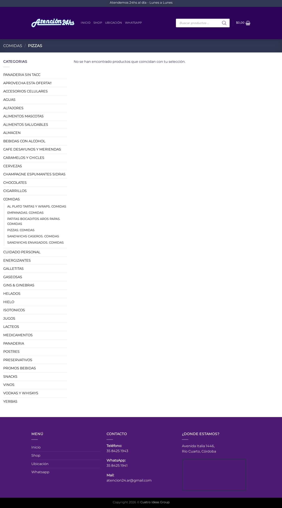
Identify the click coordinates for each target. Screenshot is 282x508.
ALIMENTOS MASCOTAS (23, 116)
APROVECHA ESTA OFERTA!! (27, 83)
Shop (97, 22)
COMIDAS (12, 45)
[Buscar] (224, 23)
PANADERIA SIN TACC (21, 75)
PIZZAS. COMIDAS (21, 230)
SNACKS (10, 376)
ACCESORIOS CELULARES (25, 91)
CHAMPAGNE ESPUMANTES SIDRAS (34, 174)
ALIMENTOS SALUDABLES (25, 124)
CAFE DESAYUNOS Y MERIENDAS (32, 149)
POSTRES (11, 352)
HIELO (8, 302)
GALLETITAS (13, 269)
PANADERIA (13, 343)
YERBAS (10, 401)
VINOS (8, 385)
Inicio (85, 22)
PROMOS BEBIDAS (19, 368)
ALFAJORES (13, 108)
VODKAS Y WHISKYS (20, 393)
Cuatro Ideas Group (154, 502)
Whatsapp (133, 22)
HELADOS (11, 294)
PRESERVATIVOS (17, 360)
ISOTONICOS (14, 310)
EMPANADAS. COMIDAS (25, 212)
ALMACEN (12, 133)
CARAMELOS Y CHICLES (23, 158)
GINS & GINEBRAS (18, 285)
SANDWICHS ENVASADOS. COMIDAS (35, 242)
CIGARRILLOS (15, 191)
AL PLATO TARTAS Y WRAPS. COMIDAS (36, 206)
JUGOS (9, 318)
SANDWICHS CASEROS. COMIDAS (33, 236)
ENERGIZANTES (17, 260)
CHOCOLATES (15, 182)
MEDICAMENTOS (18, 335)
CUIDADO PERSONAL (21, 252)
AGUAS (9, 100)
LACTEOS (11, 327)
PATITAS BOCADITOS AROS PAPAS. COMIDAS (33, 221)
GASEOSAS (12, 277)
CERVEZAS (12, 166)
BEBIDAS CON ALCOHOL (24, 141)
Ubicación (113, 22)
